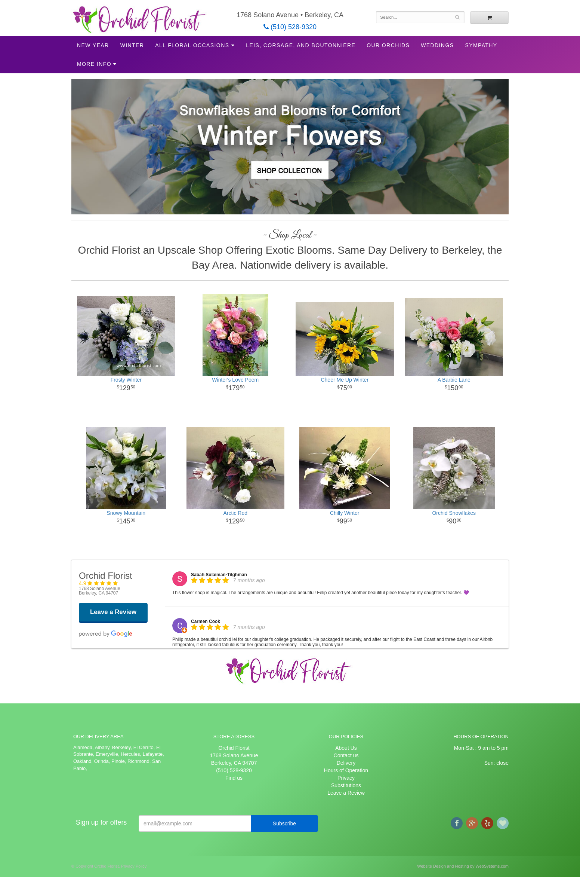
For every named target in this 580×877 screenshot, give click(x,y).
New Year (93, 45)
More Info (94, 64)
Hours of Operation (346, 770)
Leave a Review (346, 793)
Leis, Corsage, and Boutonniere (300, 45)
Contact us (346, 755)
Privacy (346, 778)
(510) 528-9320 (290, 27)
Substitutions (346, 785)
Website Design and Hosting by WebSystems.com (463, 866)
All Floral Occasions (192, 45)
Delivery (346, 763)
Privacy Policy (133, 866)
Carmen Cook (205, 621)
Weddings (437, 45)
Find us (234, 778)
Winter (132, 45)
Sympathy (481, 45)
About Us (346, 748)
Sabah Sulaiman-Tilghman (219, 574)
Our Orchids (388, 45)
